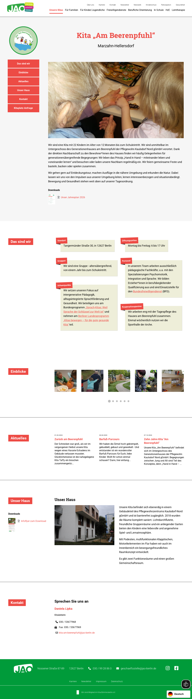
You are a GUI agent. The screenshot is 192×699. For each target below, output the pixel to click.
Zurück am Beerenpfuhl (69, 439)
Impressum (101, 681)
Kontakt (113, 5)
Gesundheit (180, 5)
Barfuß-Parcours (109, 439)
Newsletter (125, 5)
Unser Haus (23, 90)
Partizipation (166, 5)
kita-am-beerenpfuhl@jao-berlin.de (77, 632)
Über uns (90, 5)
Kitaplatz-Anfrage (23, 108)
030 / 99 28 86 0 (102, 668)
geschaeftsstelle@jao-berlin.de (138, 668)
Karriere (102, 5)
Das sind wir (23, 63)
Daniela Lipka (63, 608)
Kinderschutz (151, 5)
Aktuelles (23, 81)
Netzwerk (137, 5)
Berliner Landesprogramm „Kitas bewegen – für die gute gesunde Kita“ (86, 320)
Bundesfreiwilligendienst (147, 291)
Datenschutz (117, 681)
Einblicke (23, 72)
